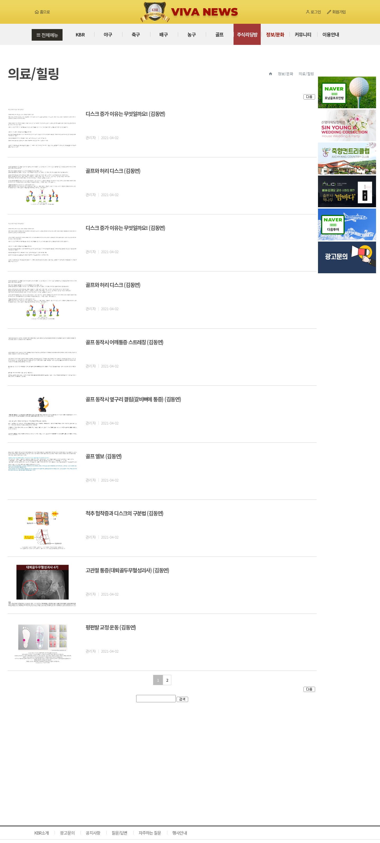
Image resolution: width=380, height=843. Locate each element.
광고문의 (67, 833)
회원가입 (336, 12)
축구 (136, 34)
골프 (219, 34)
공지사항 (93, 833)
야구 (108, 34)
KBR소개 (41, 833)
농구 (191, 34)
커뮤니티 (303, 34)
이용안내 (330, 34)
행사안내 (179, 833)
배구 (163, 34)
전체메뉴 (47, 34)
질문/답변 (119, 833)
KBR (80, 34)
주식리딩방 (247, 34)
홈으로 (42, 12)
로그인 (313, 12)
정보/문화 (275, 34)
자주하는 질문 (150, 833)
